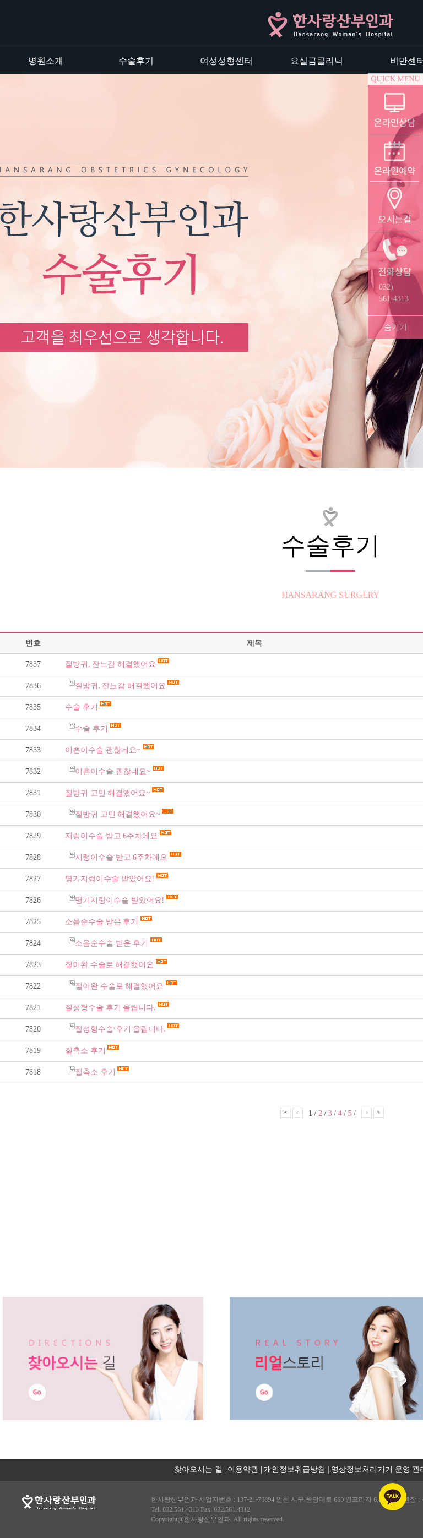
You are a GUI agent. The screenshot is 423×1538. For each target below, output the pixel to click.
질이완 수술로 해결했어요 (110, 965)
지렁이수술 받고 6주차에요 (112, 836)
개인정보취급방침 (295, 1469)
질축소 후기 (86, 1050)
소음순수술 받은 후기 (102, 922)
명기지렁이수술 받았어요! (110, 879)
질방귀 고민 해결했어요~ (108, 793)
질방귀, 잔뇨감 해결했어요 (111, 664)
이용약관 (242, 1469)
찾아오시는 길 (198, 1469)
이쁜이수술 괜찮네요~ (104, 750)
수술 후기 (82, 707)
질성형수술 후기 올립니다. (111, 1007)
